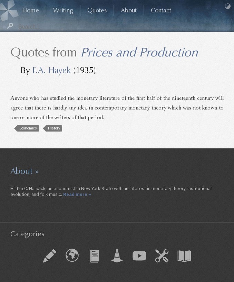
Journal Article (94, 256)
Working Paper (117, 256)
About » (24, 171)
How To (162, 256)
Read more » (77, 194)
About (129, 10)
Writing (63, 10)
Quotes (97, 10)
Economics (28, 128)
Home (30, 10)
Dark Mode (228, 6)
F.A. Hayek (51, 70)
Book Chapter (184, 256)
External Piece (72, 256)
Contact (161, 10)
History (54, 128)
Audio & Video (139, 256)
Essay (49, 256)
